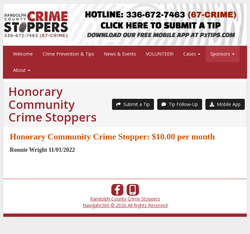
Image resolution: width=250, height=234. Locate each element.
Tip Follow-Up (179, 104)
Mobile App (225, 104)
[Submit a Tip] (125, 24)
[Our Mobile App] (133, 191)
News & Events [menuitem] (120, 54)
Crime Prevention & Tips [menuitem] (68, 54)
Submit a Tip (133, 104)
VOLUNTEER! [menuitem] (160, 54)
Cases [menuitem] (192, 54)
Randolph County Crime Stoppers (125, 199)
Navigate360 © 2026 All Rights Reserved (125, 205)
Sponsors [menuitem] (222, 54)
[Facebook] (117, 191)
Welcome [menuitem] (23, 54)
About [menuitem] (21, 70)
